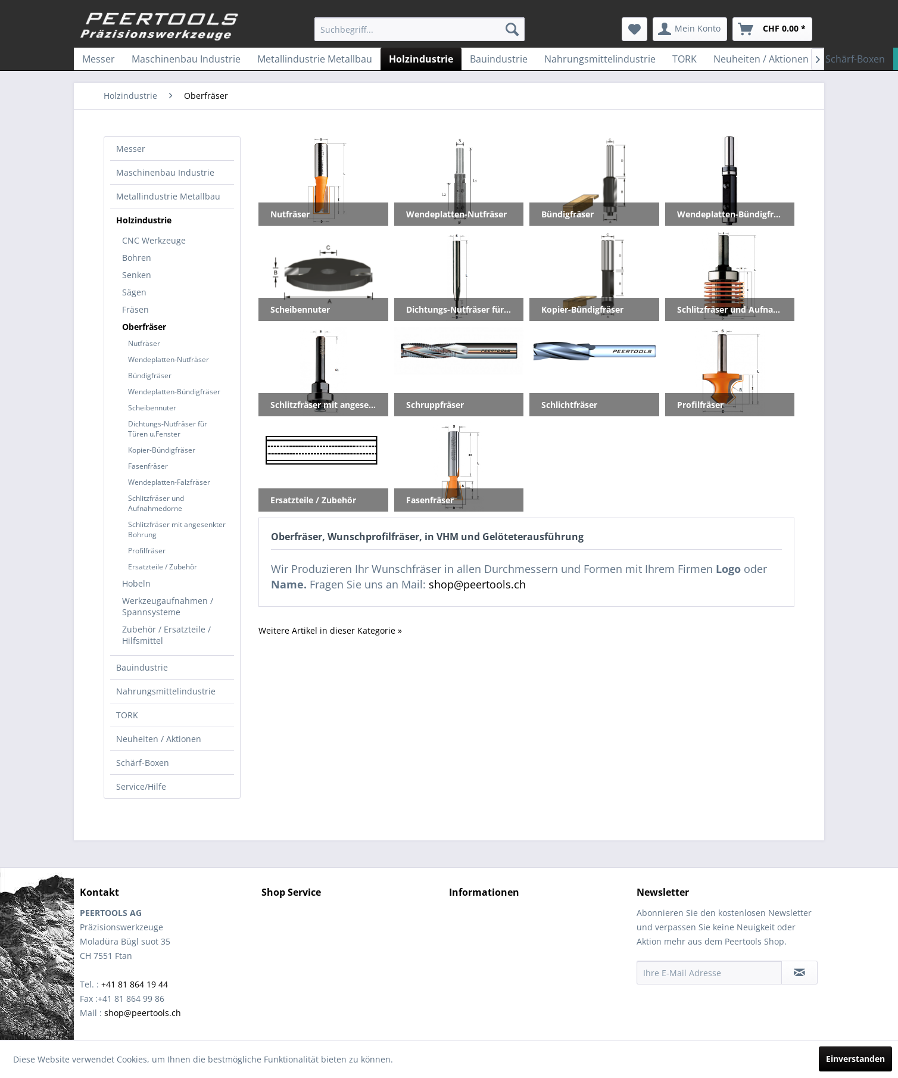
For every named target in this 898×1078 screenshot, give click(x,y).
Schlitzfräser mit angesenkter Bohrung (177, 529)
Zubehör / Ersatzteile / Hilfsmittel (166, 635)
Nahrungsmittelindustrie (166, 691)
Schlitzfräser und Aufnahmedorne (156, 503)
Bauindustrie (142, 667)
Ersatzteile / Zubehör (162, 567)
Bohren (136, 257)
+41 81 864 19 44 (134, 984)
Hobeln (136, 583)
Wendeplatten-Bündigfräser (174, 392)
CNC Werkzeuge (154, 240)
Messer (130, 148)
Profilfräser (147, 551)
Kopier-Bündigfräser (161, 450)
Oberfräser (144, 326)
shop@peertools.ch (477, 584)
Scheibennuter (152, 408)
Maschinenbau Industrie (165, 172)
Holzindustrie (144, 220)
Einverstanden (855, 1058)
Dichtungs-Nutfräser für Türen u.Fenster (167, 429)
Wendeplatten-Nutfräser (168, 359)
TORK (127, 715)
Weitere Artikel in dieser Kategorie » (330, 630)
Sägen (134, 292)
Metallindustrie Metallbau (168, 196)
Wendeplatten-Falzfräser (169, 482)
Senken (136, 275)
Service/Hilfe (141, 786)
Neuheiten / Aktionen (158, 738)
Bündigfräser (150, 375)
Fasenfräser (148, 466)
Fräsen (135, 309)
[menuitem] (419, 29)
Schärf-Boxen (142, 762)
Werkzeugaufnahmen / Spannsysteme (167, 606)
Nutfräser (144, 343)
